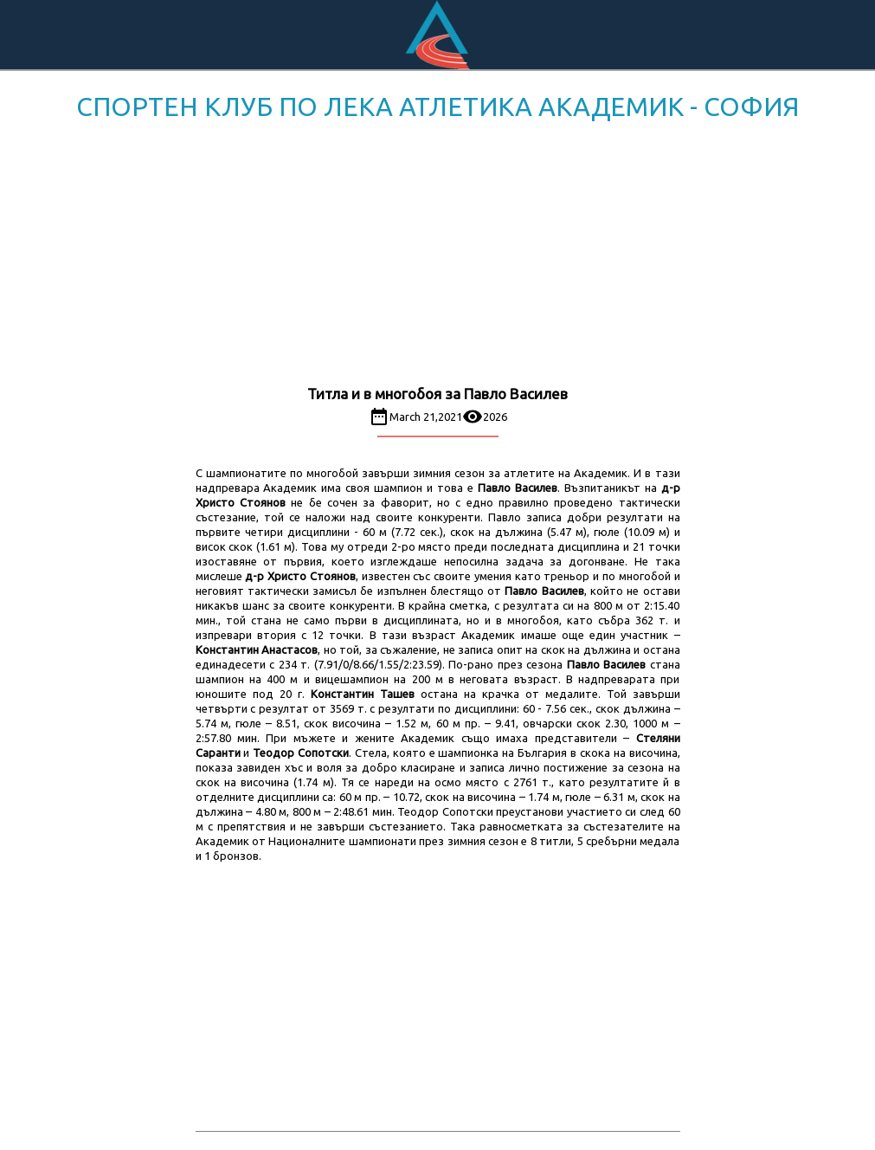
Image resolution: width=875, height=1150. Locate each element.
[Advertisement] (437, 256)
